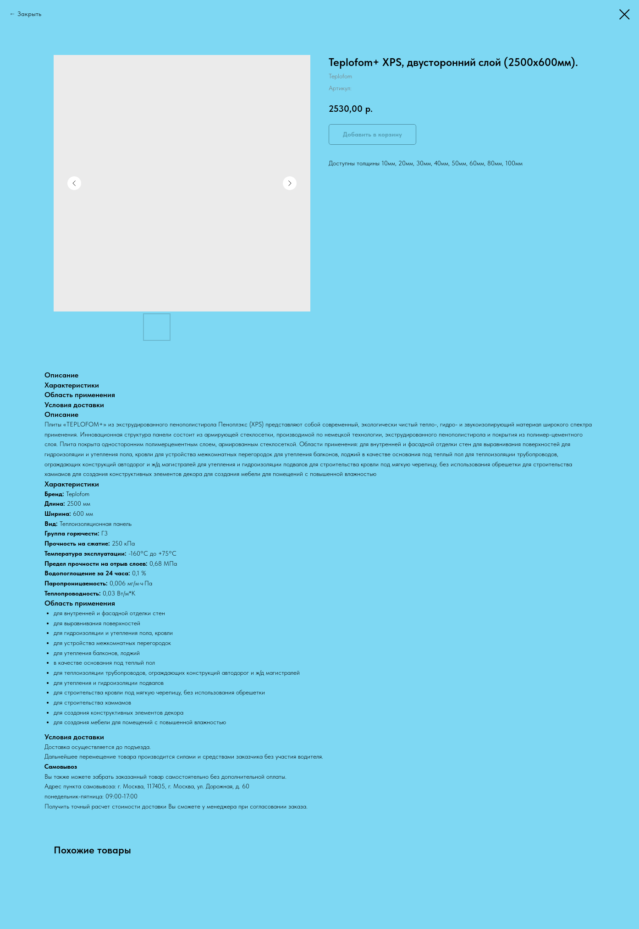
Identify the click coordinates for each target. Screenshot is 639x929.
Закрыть (29, 13)
